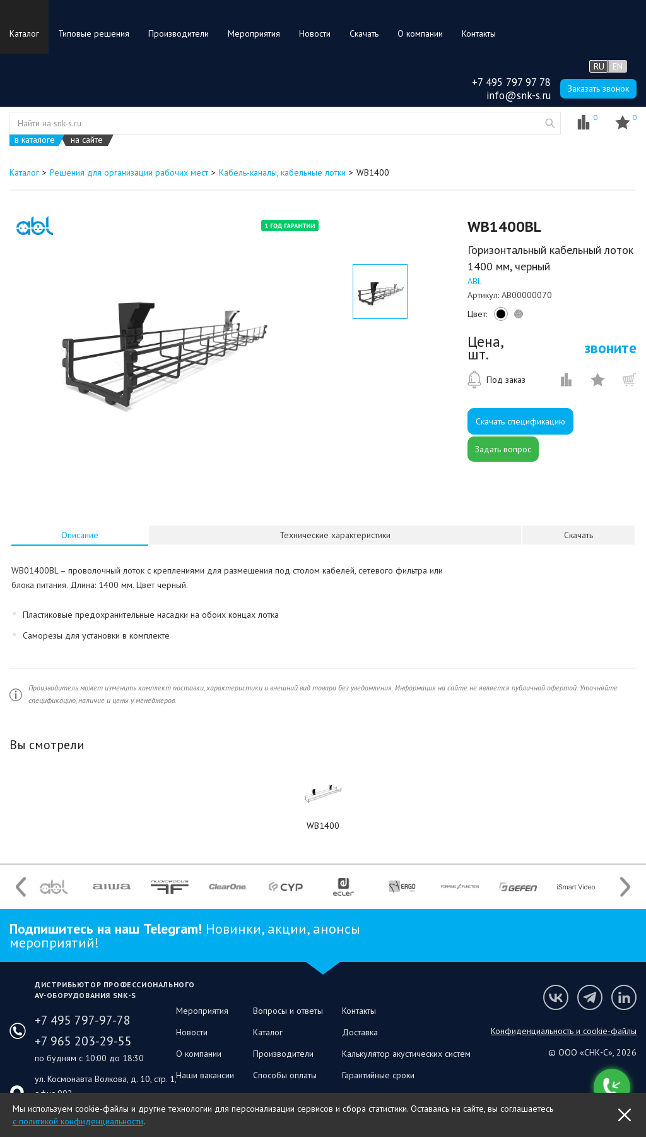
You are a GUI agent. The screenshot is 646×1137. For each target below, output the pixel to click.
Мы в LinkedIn (624, 997)
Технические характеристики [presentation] (335, 535)
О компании (420, 33)
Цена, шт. (485, 348)
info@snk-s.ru (518, 95)
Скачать (364, 33)
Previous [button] (21, 886)
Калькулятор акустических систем (406, 1053)
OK (624, 1115)
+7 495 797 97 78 (511, 82)
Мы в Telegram (589, 997)
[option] (162, 346)
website (550, 123)
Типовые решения (93, 33)
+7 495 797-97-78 (83, 1020)
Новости (315, 33)
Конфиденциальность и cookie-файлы (564, 1031)
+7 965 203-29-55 (83, 1041)
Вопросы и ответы (288, 1010)
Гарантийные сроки (378, 1075)
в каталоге (35, 140)
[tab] (79, 535)
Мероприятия (254, 33)
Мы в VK (555, 997)
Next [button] (625, 886)
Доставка (360, 1032)
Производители (178, 33)
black (499, 317)
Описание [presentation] (79, 535)
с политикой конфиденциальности (78, 1121)
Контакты (479, 33)
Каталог (24, 33)
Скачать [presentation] (578, 535)
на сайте (87, 140)
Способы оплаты (285, 1075)
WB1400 (323, 825)
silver (516, 317)
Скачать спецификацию (520, 421)
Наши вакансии (205, 1075)
